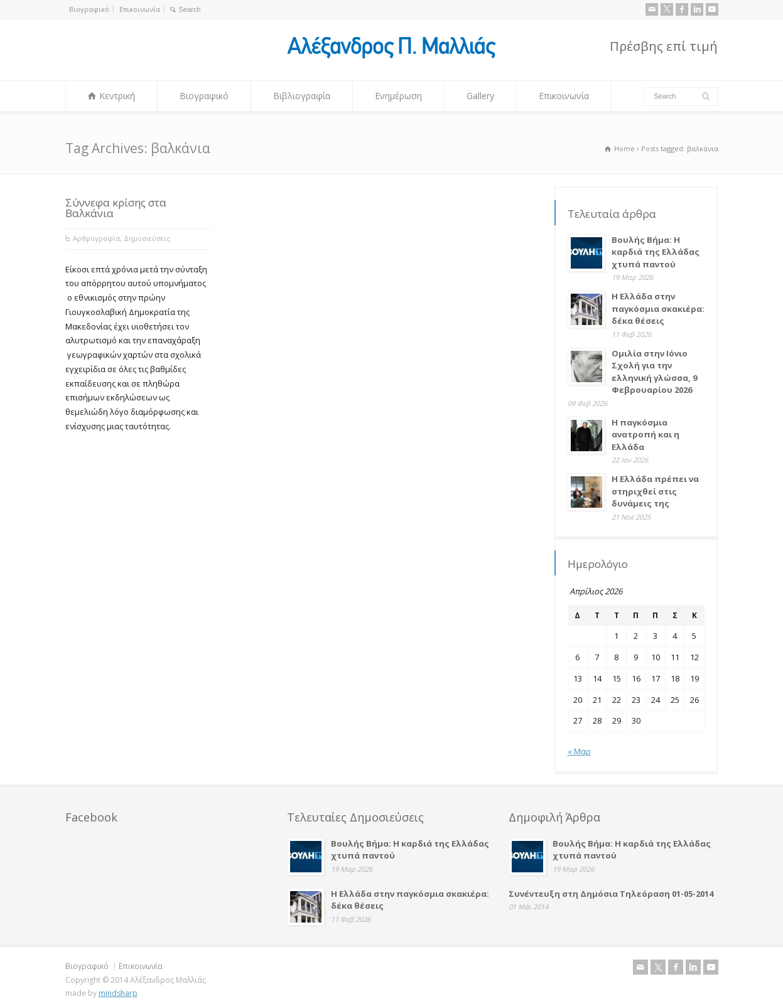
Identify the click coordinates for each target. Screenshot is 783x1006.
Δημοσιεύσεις (147, 238)
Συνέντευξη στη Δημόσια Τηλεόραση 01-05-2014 (611, 893)
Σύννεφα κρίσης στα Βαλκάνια (115, 207)
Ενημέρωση (398, 96)
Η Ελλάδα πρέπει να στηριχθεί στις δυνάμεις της (655, 491)
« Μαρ (579, 751)
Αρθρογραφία (96, 238)
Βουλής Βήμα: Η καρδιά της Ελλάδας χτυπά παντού (655, 252)
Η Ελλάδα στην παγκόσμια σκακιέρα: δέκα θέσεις (658, 308)
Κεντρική (117, 96)
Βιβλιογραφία (301, 96)
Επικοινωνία (139, 9)
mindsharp (118, 993)
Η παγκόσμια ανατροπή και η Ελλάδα (645, 434)
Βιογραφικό (89, 9)
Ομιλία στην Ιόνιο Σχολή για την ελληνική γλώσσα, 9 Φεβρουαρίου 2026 (654, 372)
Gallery (480, 96)
